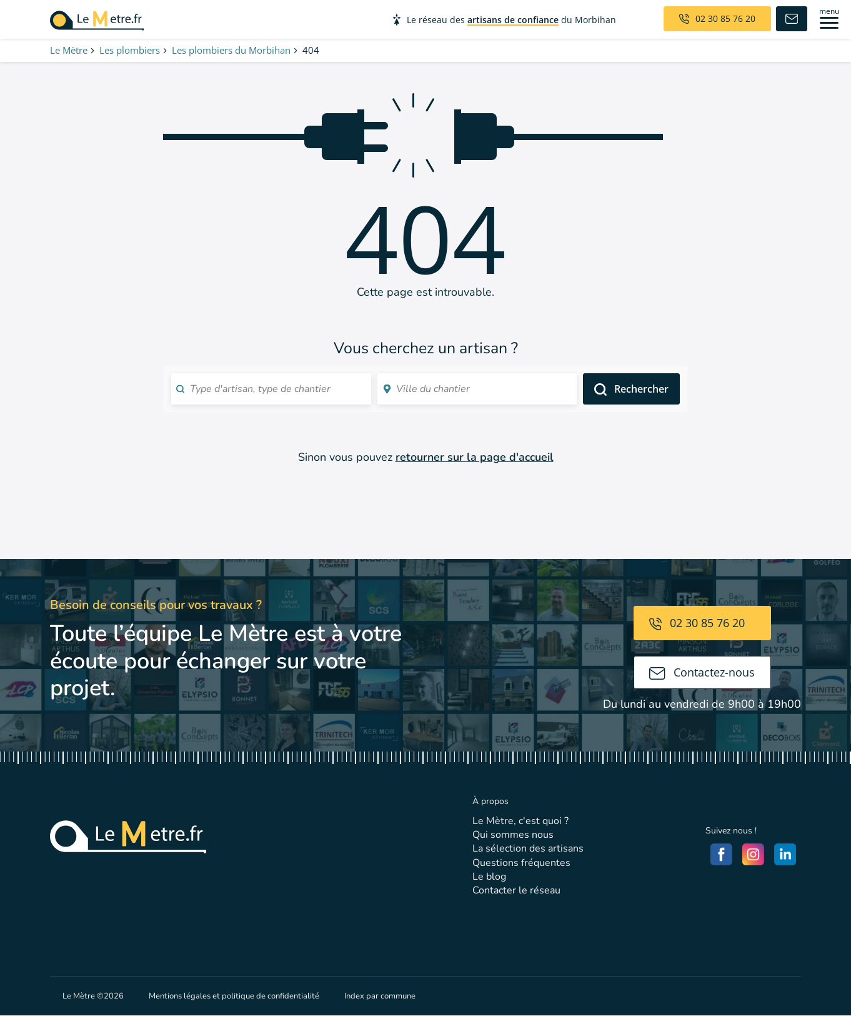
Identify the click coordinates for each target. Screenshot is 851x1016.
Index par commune (380, 996)
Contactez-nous (702, 672)
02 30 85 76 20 (697, 622)
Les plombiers (129, 50)
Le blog (489, 876)
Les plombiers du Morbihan (231, 50)
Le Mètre (68, 50)
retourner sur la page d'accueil (475, 457)
